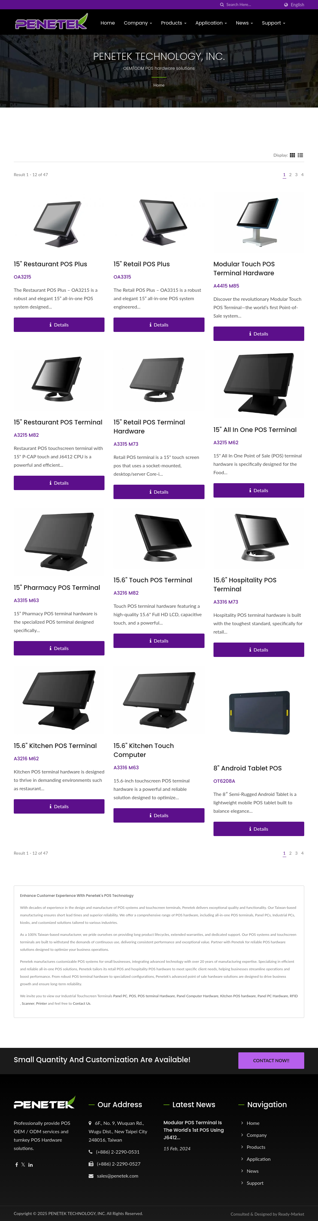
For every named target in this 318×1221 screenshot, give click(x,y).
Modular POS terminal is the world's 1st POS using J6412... (193, 1129)
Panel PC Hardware (273, 996)
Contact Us (81, 1003)
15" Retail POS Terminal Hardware (149, 427)
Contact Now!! (271, 1060)
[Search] (253, 4)
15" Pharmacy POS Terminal (57, 587)
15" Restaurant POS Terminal (58, 422)
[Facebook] (16, 1163)
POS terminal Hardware (156, 996)
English (297, 4)
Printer (41, 1003)
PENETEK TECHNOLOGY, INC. (77, 1212)
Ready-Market (291, 1213)
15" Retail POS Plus (141, 264)
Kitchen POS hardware (238, 996)
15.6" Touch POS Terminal (152, 580)
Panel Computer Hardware (197, 996)
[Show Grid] (292, 155)
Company (138, 22)
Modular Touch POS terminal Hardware (244, 268)
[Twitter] (23, 1163)
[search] (221, 4)
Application (211, 22)
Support (273, 22)
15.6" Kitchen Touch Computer (143, 750)
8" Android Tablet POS (247, 768)
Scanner (28, 1003)
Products (174, 22)
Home (108, 22)
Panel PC (120, 996)
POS (132, 996)
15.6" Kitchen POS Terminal (55, 745)
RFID (294, 996)
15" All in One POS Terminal (255, 429)
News (244, 22)
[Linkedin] (30, 1163)
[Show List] (300, 155)
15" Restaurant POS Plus (50, 264)
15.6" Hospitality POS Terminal (245, 584)
